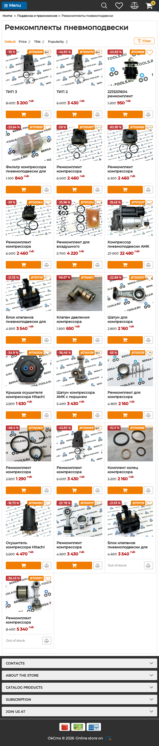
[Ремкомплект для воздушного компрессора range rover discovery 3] (79, 219)
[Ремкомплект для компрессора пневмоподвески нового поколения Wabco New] (130, 369)
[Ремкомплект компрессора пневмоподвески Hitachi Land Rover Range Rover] (79, 519)
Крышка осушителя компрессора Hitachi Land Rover (25, 396)
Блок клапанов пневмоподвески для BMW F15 (128, 547)
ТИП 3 (11, 92)
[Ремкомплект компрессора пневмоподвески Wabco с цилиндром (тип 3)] (79, 143)
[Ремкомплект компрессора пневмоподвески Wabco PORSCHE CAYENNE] (28, 444)
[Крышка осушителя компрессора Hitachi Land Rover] (28, 369)
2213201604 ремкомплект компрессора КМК (125, 96)
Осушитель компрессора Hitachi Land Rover (25, 547)
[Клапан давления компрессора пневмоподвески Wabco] (79, 294)
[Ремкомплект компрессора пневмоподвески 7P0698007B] (28, 594)
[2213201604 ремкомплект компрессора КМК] (130, 68)
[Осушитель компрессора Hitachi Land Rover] (28, 519)
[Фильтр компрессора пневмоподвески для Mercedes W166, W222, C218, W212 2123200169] (28, 143)
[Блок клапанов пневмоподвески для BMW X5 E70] (28, 294)
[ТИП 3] (28, 68)
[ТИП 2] (79, 68)
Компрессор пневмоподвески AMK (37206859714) (128, 246)
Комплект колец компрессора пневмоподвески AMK (128, 472)
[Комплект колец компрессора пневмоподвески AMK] (130, 444)
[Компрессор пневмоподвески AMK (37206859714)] (130, 219)
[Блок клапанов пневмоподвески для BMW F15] (130, 519)
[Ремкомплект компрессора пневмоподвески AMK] (79, 444)
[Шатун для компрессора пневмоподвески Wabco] (130, 294)
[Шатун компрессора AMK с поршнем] (79, 369)
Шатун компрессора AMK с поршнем (76, 394)
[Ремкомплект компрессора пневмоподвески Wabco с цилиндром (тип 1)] (28, 219)
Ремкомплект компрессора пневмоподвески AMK (77, 472)
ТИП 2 (62, 92)
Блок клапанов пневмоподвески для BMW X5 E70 (26, 321)
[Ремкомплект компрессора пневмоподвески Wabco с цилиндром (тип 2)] (130, 143)
